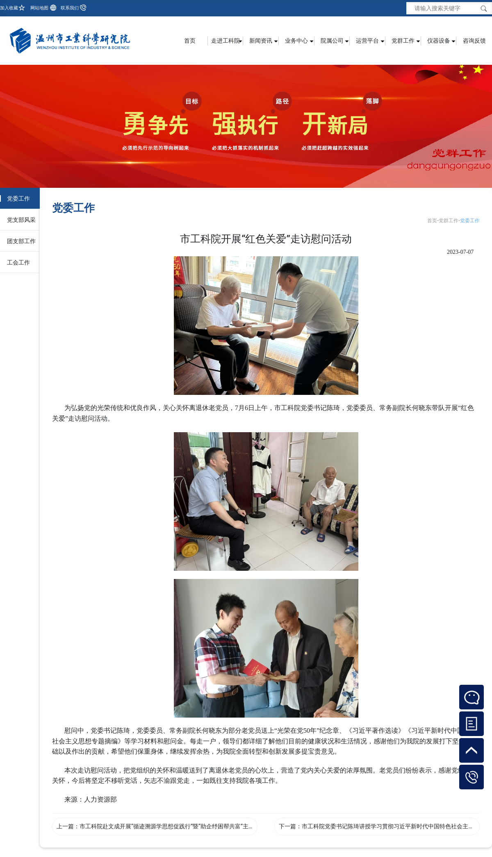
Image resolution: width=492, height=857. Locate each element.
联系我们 (70, 8)
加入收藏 (9, 8)
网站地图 (39, 8)
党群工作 (448, 220)
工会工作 (18, 262)
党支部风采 (21, 220)
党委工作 (18, 198)
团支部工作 (21, 241)
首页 (190, 40)
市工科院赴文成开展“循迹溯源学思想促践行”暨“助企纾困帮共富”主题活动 (173, 826)
